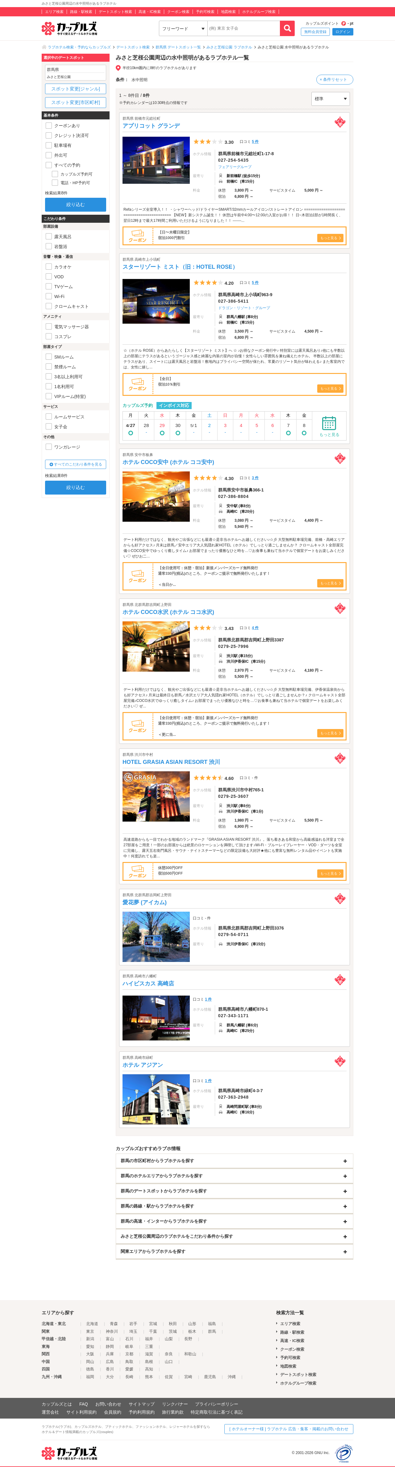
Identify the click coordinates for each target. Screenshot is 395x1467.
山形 (192, 1323)
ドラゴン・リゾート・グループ (244, 308)
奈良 (169, 1354)
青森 (114, 1323)
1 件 (208, 999)
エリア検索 (54, 12)
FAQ (83, 1404)
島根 (149, 1361)
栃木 (192, 1331)
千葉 (153, 1331)
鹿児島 (210, 1376)
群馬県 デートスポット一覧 (178, 47)
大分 (110, 1376)
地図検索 (228, 12)
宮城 (153, 1323)
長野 (188, 1338)
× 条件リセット (333, 79)
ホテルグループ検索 (259, 12)
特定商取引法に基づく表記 (217, 1412)
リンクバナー (175, 1404)
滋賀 (149, 1354)
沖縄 (232, 1376)
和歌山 (190, 1354)
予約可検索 (205, 12)
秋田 (173, 1323)
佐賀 (169, 1376)
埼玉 (133, 1331)
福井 (149, 1338)
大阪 (90, 1354)
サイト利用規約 (81, 1412)
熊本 (149, 1376)
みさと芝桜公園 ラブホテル (229, 47)
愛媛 (129, 1369)
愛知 (90, 1346)
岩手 (133, 1323)
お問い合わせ (108, 1404)
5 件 (255, 141)
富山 (110, 1338)
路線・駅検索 (81, 12)
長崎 (129, 1376)
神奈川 (112, 1331)
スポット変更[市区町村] (75, 102)
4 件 (255, 628)
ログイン (342, 32)
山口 (169, 1361)
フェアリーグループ (235, 167)
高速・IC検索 (150, 12)
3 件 (255, 478)
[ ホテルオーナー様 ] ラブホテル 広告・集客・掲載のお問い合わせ (288, 1429)
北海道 (92, 1323)
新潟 (90, 1338)
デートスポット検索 (115, 12)
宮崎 (188, 1376)
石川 (129, 1338)
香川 (110, 1369)
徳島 (90, 1369)
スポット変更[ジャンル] (75, 88)
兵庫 (110, 1354)
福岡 (90, 1376)
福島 (212, 1323)
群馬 (212, 1331)
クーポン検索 (178, 12)
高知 (149, 1369)
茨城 (173, 1331)
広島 (110, 1361)
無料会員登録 (315, 32)
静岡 (110, 1346)
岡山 (90, 1361)
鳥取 (129, 1361)
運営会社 (50, 1412)
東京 (90, 1331)
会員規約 (112, 1412)
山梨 (169, 1338)
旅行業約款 (173, 1412)
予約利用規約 (142, 1412)
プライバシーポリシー (216, 1404)
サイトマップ (142, 1404)
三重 (149, 1346)
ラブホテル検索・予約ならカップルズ (79, 47)
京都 (129, 1354)
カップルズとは (57, 1404)
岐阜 (129, 1346)
